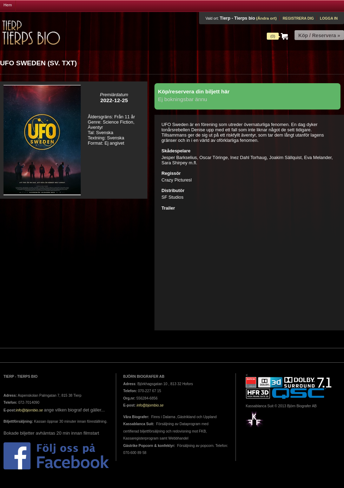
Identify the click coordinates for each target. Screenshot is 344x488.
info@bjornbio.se (29, 410)
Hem (8, 5)
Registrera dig (298, 18)
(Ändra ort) (266, 18)
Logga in (329, 18)
